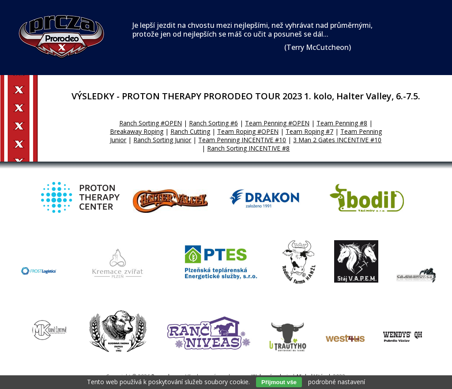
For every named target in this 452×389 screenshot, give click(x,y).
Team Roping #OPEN (248, 131)
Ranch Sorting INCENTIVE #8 (248, 148)
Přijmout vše (279, 382)
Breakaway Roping (136, 131)
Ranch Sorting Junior (162, 140)
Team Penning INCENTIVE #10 (242, 140)
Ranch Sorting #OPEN (150, 123)
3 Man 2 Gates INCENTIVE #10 (337, 140)
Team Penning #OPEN (277, 123)
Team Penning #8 (341, 123)
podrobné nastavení (336, 382)
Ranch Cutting (190, 131)
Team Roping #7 (309, 131)
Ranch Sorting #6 (213, 123)
